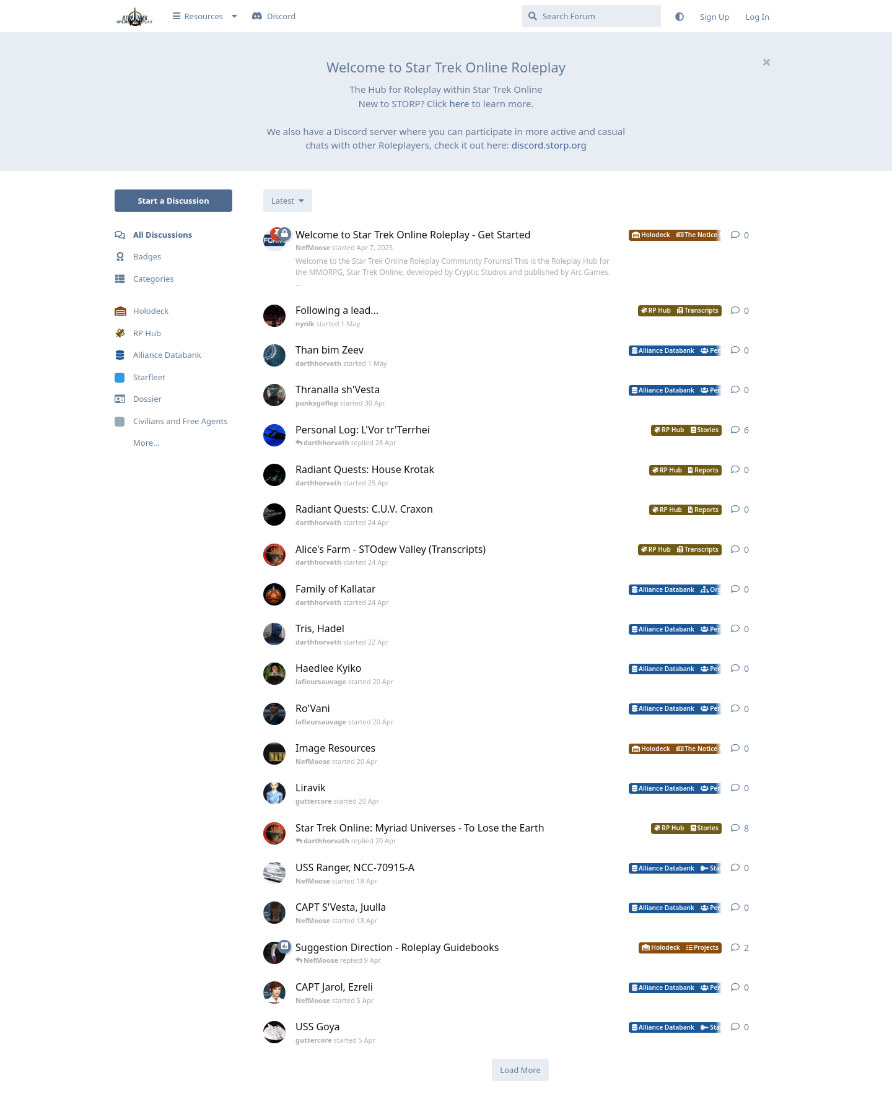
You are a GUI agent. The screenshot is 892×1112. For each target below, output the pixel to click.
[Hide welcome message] (766, 62)
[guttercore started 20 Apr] (274, 793)
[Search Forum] (591, 16)
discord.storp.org (549, 145)
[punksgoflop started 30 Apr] (274, 395)
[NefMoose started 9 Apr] (274, 953)
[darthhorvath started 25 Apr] (274, 475)
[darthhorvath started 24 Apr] (274, 514)
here (459, 103)
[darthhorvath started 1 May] (274, 355)
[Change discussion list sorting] (287, 200)
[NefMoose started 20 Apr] (274, 753)
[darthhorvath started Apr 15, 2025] (274, 435)
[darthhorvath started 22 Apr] (274, 634)
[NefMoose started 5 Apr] (274, 992)
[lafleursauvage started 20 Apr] (274, 673)
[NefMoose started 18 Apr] (274, 873)
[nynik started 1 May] (274, 316)
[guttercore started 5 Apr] (274, 1032)
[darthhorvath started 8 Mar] (274, 833)
